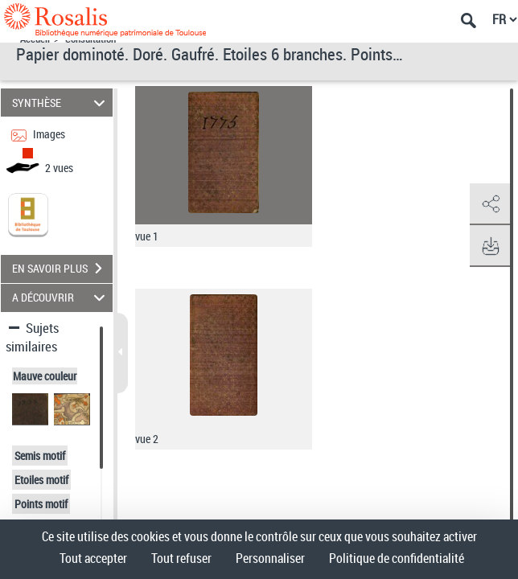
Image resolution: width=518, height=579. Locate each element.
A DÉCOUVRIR (61, 298)
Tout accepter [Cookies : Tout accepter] (93, 558)
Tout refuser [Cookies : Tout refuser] (181, 558)
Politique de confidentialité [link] (396, 558)
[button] (490, 204)
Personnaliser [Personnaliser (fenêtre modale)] (270, 558)
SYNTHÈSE (61, 102)
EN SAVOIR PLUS (62, 268)
